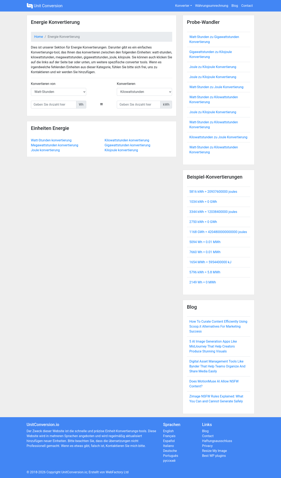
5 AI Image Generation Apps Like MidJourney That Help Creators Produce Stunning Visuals (213, 346)
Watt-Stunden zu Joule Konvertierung (216, 87)
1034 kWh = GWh (203, 202)
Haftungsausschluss (217, 441)
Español (169, 441)
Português (170, 456)
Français (169, 436)
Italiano (168, 446)
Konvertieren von (43, 84)
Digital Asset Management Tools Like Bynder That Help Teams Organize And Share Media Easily (217, 366)
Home (38, 37)
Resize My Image (214, 451)
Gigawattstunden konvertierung (127, 145)
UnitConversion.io (74, 472)
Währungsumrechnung (211, 6)
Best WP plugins (214, 456)
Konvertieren (126, 84)
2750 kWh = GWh (203, 222)
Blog (235, 6)
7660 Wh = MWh (205, 252)
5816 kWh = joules (213, 192)
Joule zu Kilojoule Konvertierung (212, 67)
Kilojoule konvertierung (121, 150)
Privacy (207, 446)
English (168, 431)
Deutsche (170, 451)
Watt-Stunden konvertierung (51, 140)
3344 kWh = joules (213, 212)
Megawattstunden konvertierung (54, 145)
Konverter (182, 6)
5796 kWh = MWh (204, 272)
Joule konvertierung (45, 150)
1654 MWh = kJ (210, 262)
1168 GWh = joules (218, 232)
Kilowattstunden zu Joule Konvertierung (218, 137)
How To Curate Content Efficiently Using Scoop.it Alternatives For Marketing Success (218, 326)
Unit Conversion (45, 6)
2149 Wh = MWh (202, 282)
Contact (247, 6)
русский (169, 461)
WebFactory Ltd (117, 472)
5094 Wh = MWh (205, 242)
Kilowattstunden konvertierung (127, 140)
